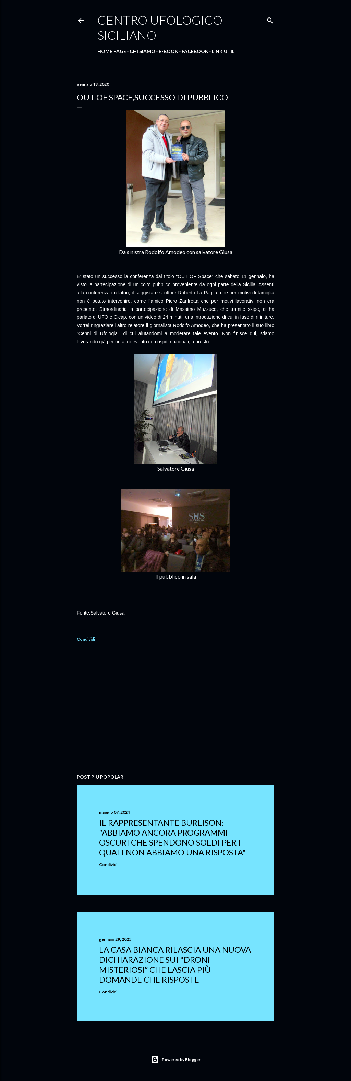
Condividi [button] (86, 639)
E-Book (168, 51)
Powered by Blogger (176, 1060)
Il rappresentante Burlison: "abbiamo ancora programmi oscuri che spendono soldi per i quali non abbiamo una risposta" (172, 837)
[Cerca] (270, 19)
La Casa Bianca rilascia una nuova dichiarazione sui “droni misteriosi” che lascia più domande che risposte (175, 964)
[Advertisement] (175, 709)
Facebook (195, 51)
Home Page (111, 51)
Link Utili (224, 51)
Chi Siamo (142, 51)
